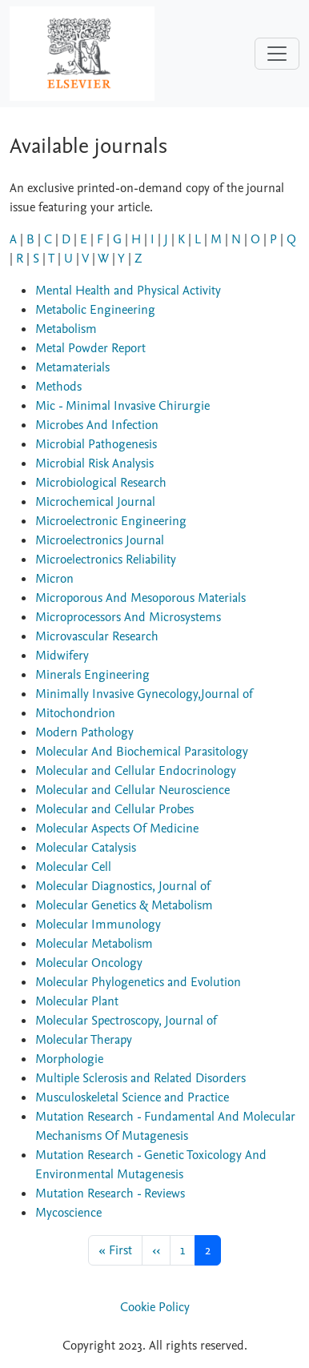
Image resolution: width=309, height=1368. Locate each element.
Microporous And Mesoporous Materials (140, 598)
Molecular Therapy (83, 1040)
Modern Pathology (84, 732)
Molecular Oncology (88, 963)
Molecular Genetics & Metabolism (124, 905)
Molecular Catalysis (85, 848)
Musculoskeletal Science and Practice (132, 1097)
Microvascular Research (97, 636)
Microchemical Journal (95, 502)
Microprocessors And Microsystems (128, 617)
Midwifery (62, 655)
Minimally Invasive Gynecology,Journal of (144, 694)
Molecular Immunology (98, 924)
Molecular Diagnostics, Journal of (123, 886)
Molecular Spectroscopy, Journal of (126, 1020)
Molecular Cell (73, 867)
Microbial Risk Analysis (94, 463)
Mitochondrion (75, 713)
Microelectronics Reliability (105, 559)
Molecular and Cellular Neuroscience (132, 790)
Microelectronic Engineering (111, 521)
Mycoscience (68, 1213)
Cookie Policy (155, 1307)
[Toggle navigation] (277, 54)
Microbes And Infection (97, 425)
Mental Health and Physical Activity (128, 290)
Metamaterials (72, 367)
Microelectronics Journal (99, 540)
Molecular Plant (76, 1001)
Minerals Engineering (92, 675)
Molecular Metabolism (94, 944)
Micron (54, 579)
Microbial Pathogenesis (96, 444)
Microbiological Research (101, 482)
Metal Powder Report (90, 348)
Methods (58, 386)
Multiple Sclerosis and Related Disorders (140, 1078)
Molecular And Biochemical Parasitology (141, 751)
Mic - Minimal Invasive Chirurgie (122, 406)
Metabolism (66, 329)
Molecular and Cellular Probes (114, 809)
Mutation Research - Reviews (110, 1193)
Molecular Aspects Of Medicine (117, 828)
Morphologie (69, 1059)
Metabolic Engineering (95, 310)
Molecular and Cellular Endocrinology (135, 771)
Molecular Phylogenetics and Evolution (138, 982)
